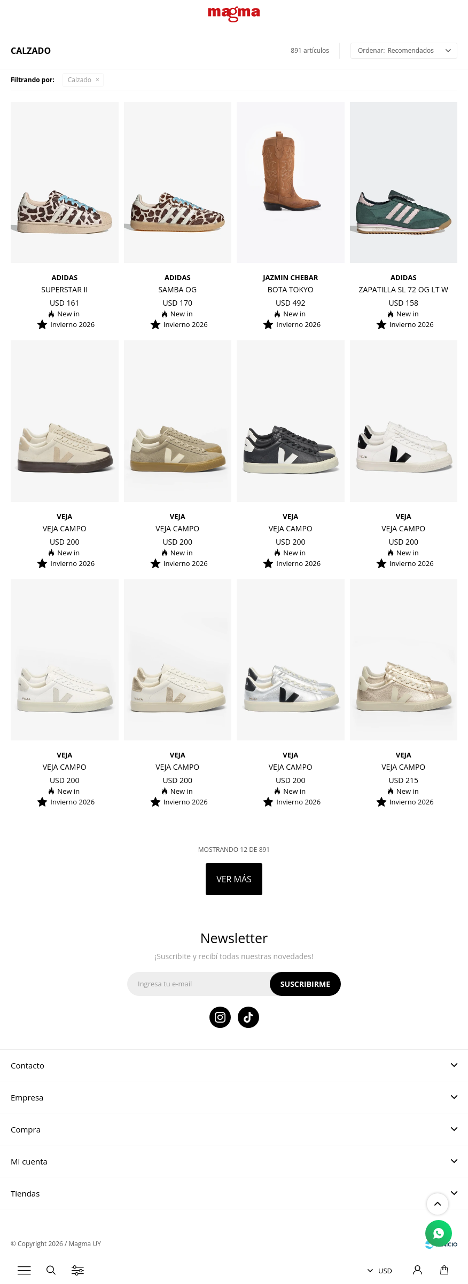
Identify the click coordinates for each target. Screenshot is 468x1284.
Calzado (79, 79)
